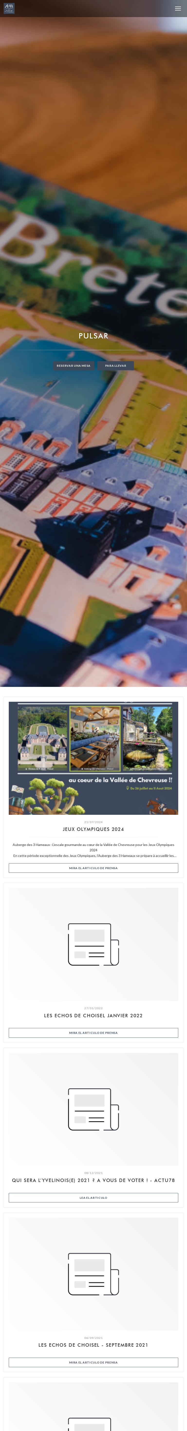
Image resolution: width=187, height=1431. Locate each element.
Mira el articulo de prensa (120, 868)
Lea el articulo (120, 1197)
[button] (178, 8)
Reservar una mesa (74, 365)
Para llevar (115, 365)
